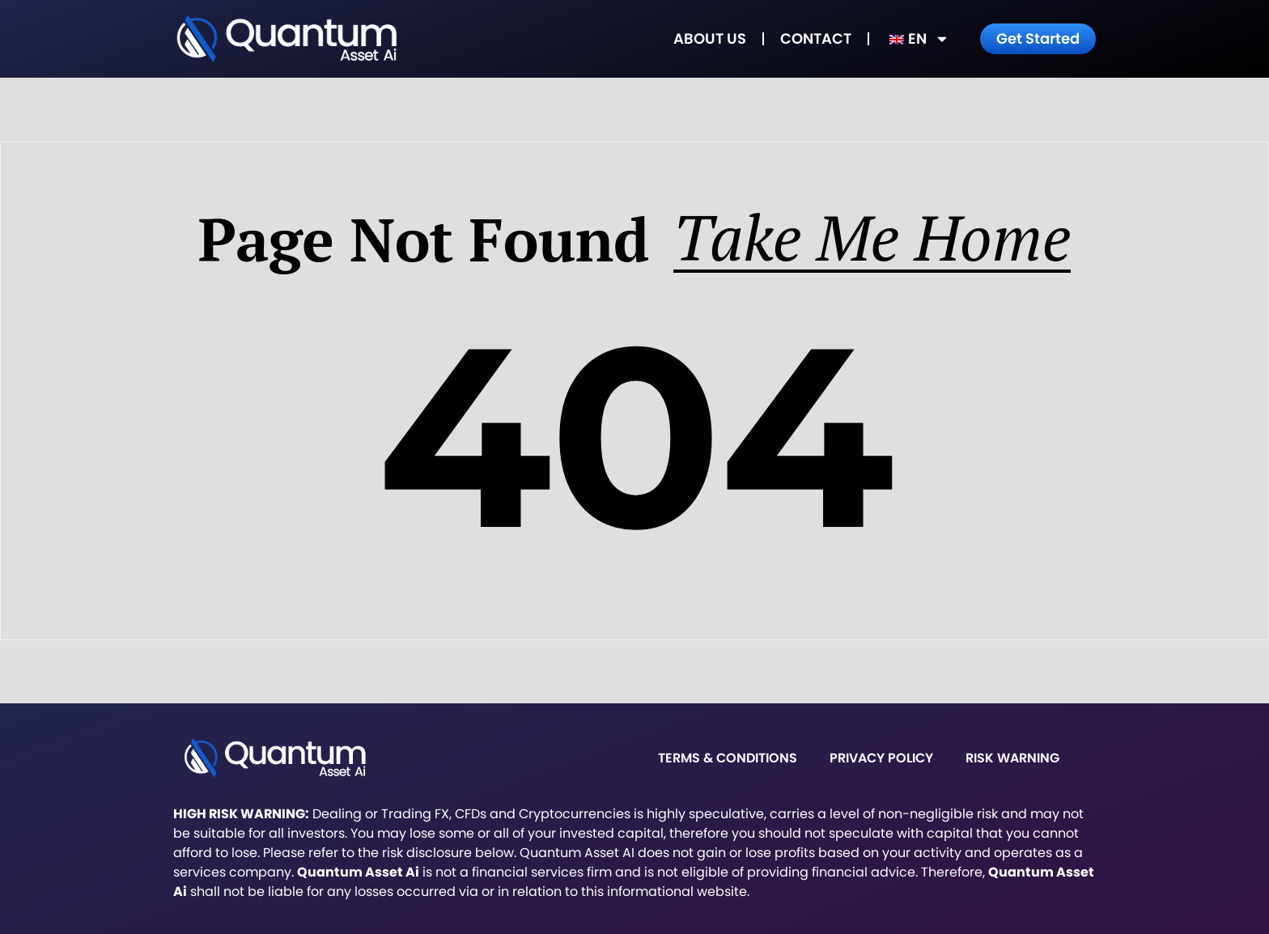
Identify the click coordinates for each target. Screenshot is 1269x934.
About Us (709, 38)
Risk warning (1012, 758)
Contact (815, 38)
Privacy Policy (881, 758)
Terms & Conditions (727, 758)
